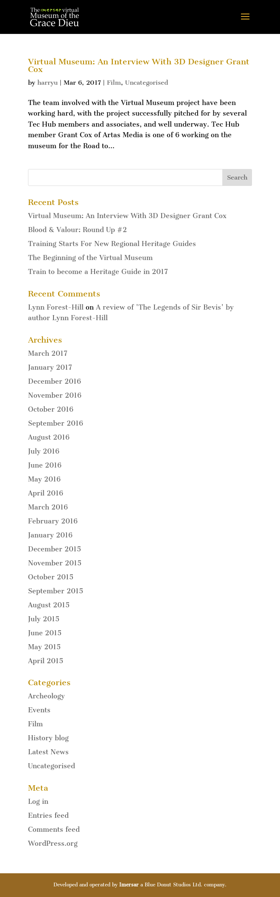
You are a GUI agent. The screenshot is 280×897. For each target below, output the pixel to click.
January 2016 (50, 535)
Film (114, 82)
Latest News (48, 752)
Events (39, 710)
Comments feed (54, 829)
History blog (48, 738)
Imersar (129, 885)
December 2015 (54, 549)
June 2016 (45, 465)
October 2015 (50, 577)
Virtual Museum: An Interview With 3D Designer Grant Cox (138, 65)
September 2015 (55, 591)
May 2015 (44, 647)
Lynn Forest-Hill (56, 307)
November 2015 (54, 563)
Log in (38, 801)
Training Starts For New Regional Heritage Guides (112, 244)
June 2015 (45, 633)
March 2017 (47, 353)
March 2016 (48, 507)
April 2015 (45, 661)
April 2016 (45, 493)
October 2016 (50, 409)
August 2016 (49, 437)
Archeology (46, 696)
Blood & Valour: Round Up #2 (77, 230)
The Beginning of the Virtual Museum (90, 258)
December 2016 (54, 381)
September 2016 (55, 423)
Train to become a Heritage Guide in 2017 (98, 272)
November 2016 (54, 395)
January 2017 (50, 367)
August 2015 (49, 605)
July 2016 (43, 451)
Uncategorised (146, 82)
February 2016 (53, 521)
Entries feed (48, 815)
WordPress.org (53, 843)
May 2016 (44, 479)
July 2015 (43, 619)
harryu (47, 82)
